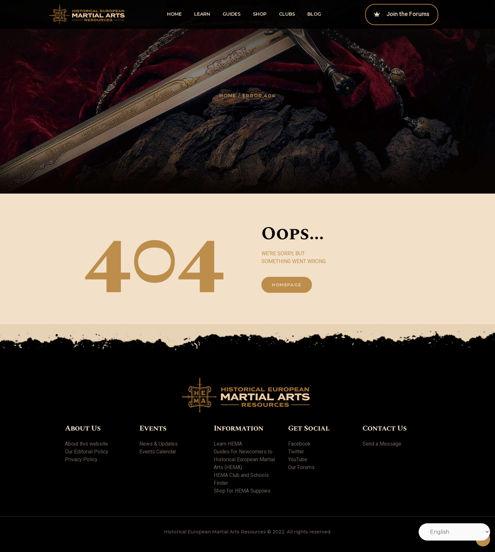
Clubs (287, 14)
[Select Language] (454, 532)
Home (174, 14)
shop (260, 14)
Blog (314, 14)
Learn (202, 14)
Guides (231, 14)
